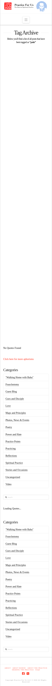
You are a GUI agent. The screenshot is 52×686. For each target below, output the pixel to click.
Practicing (11, 448)
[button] (26, 20)
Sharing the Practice (23, 670)
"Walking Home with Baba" (20, 377)
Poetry (9, 427)
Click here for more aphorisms (18, 359)
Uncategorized (13, 477)
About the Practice (37, 668)
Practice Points (13, 441)
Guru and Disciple (15, 398)
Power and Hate (13, 434)
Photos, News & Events (17, 420)
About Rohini (19, 668)
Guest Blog (11, 391)
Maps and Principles (16, 413)
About (8, 668)
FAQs (37, 670)
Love (8, 405)
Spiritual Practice (14, 462)
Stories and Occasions (17, 470)
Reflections (11, 455)
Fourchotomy (12, 384)
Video (9, 484)
